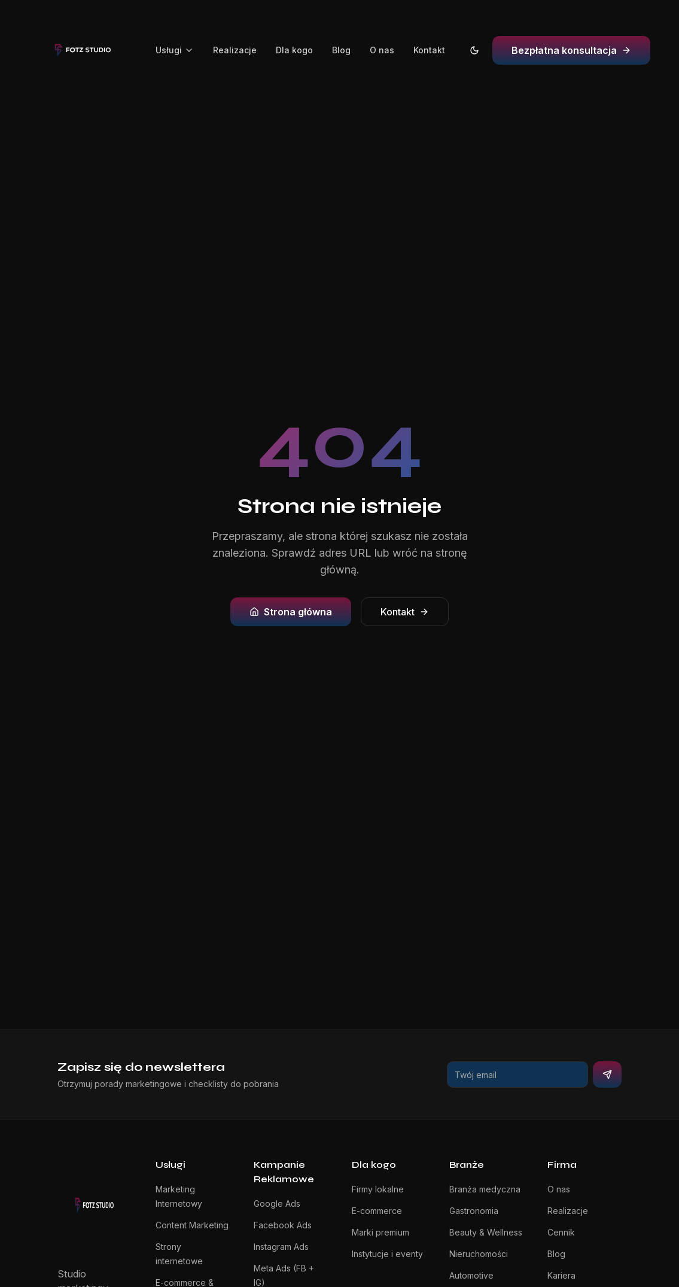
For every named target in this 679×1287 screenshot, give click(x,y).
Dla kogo (294, 50)
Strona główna (290, 612)
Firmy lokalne (378, 1189)
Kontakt (429, 50)
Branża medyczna (484, 1189)
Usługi (175, 50)
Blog (341, 50)
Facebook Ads (283, 1225)
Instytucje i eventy (387, 1254)
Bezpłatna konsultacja (571, 50)
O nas (382, 50)
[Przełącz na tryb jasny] (474, 50)
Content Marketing (192, 1225)
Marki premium (380, 1232)
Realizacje (235, 50)
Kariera (561, 1275)
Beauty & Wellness (485, 1232)
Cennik (561, 1232)
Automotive (471, 1275)
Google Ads (277, 1203)
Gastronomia (473, 1211)
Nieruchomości (478, 1254)
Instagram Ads (281, 1247)
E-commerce (377, 1211)
